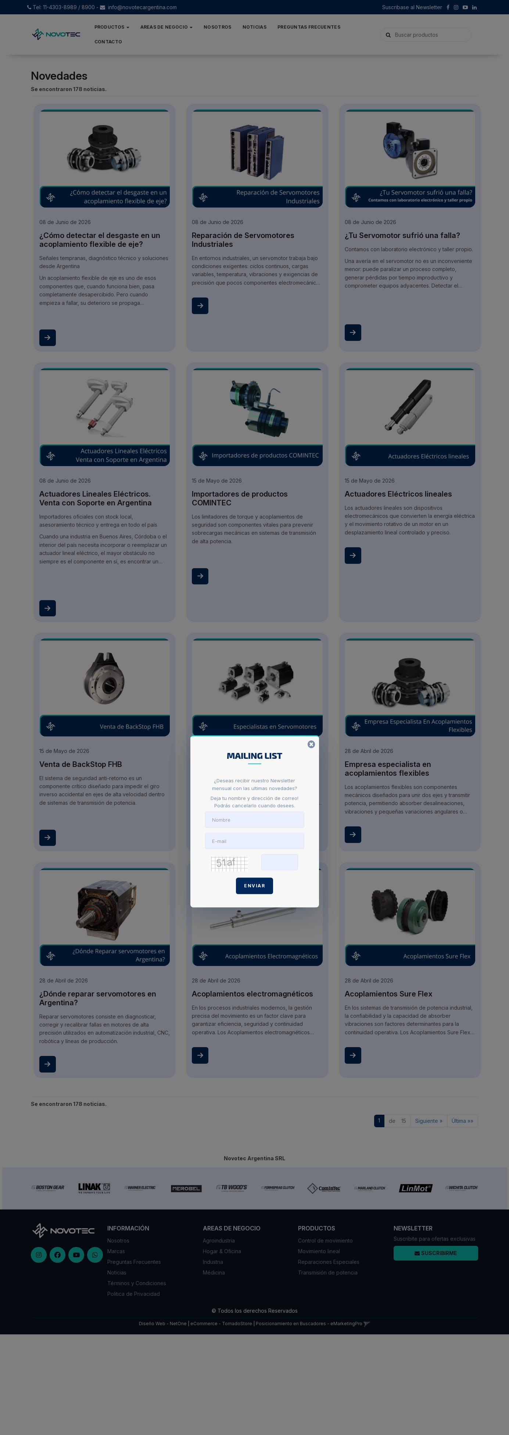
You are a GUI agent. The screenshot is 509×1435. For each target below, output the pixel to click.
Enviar (254, 885)
